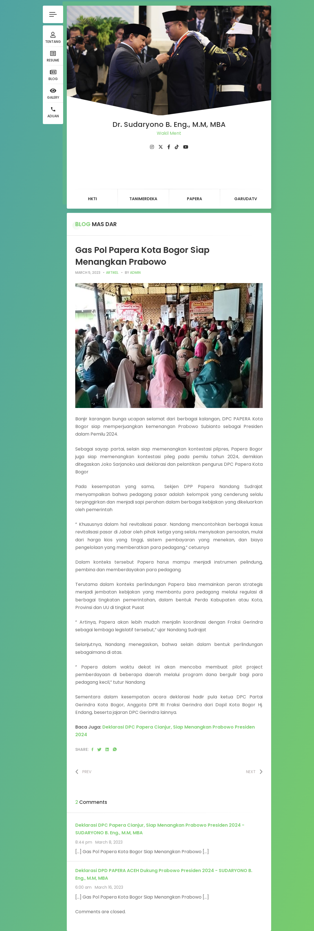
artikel (112, 272)
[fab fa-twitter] (160, 147)
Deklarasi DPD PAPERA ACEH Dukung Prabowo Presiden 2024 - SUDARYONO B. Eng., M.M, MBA (163, 874)
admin (135, 272)
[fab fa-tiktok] (177, 147)
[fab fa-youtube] (185, 147)
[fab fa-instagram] (152, 147)
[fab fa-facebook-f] (168, 147)
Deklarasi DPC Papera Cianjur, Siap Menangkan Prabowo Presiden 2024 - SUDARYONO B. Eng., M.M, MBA (159, 829)
